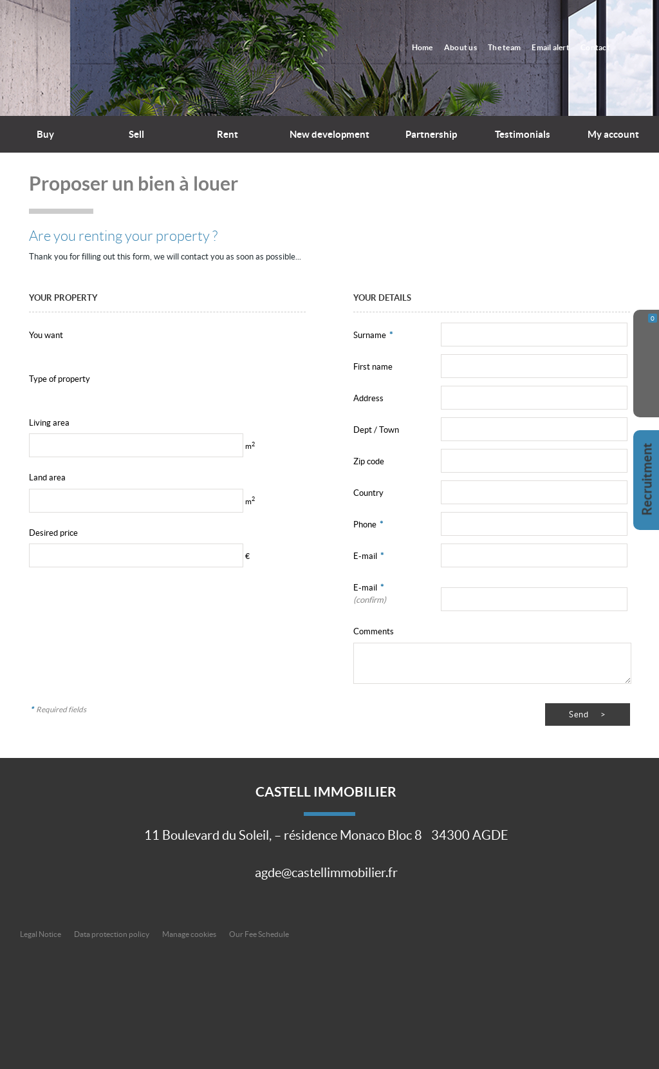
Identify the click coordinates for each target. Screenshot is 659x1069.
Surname (373, 335)
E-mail (368, 556)
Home (430, 47)
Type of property (59, 379)
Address (368, 398)
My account (613, 134)
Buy (45, 134)
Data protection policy (111, 934)
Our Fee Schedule (259, 934)
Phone (368, 524)
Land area (47, 477)
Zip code (368, 461)
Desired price (53, 533)
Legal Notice (40, 934)
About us (466, 47)
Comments (373, 631)
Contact (597, 47)
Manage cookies (189, 934)
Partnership (431, 134)
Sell (136, 134)
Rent (227, 134)
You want (46, 335)
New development (329, 134)
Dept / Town (376, 430)
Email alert (554, 47)
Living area (49, 423)
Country (368, 493)
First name (373, 367)
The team (508, 47)
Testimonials (522, 134)
